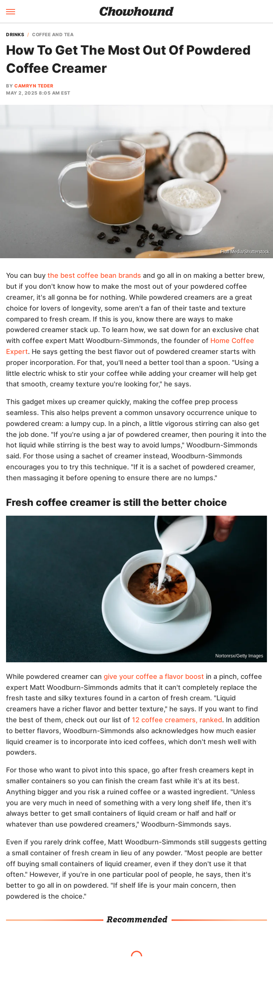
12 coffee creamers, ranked (177, 720)
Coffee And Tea (53, 34)
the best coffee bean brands (94, 275)
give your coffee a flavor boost (154, 676)
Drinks (15, 34)
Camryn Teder (33, 86)
